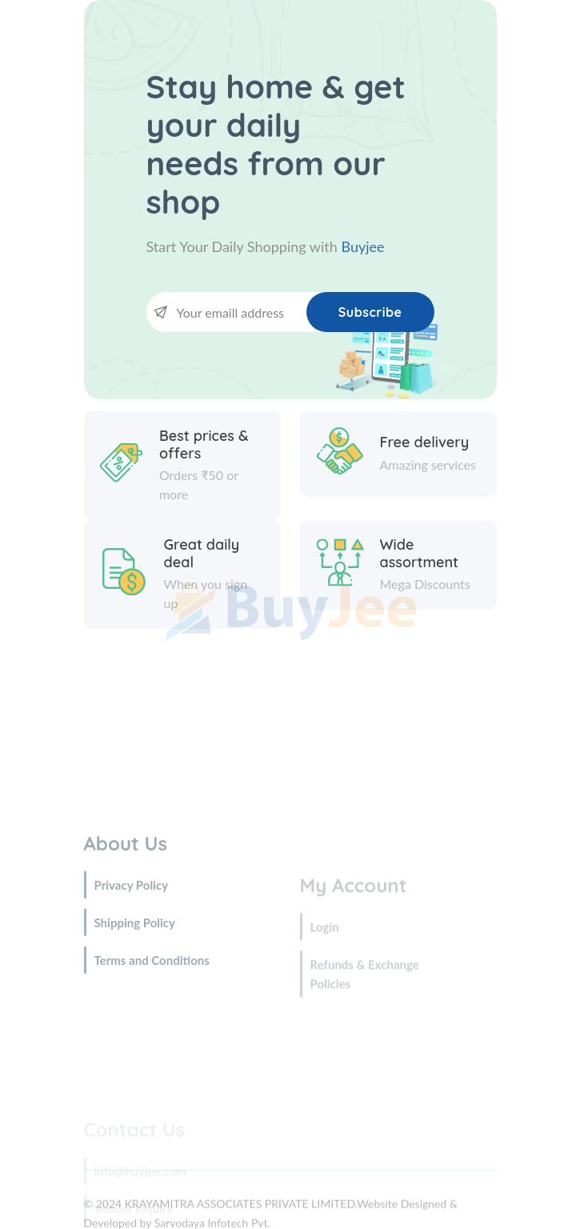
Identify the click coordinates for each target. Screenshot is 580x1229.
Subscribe (370, 312)
